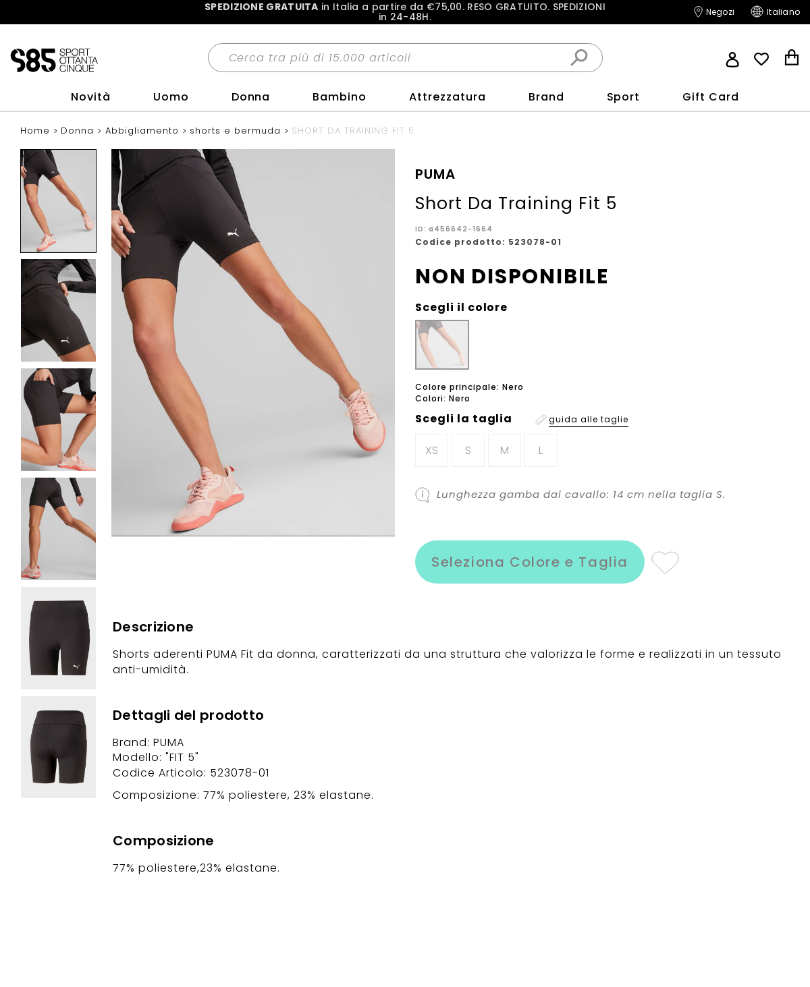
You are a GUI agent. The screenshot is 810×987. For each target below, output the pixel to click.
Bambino (340, 97)
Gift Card (710, 97)
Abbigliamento (143, 130)
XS (432, 450)
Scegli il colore (461, 307)
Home (36, 130)
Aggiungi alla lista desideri (664, 562)
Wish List (761, 59)
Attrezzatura (447, 97)
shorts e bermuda (237, 130)
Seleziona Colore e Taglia (529, 562)
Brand (546, 97)
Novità (91, 97)
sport (624, 97)
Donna (251, 97)
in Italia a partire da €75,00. (405, 12)
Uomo (171, 97)
